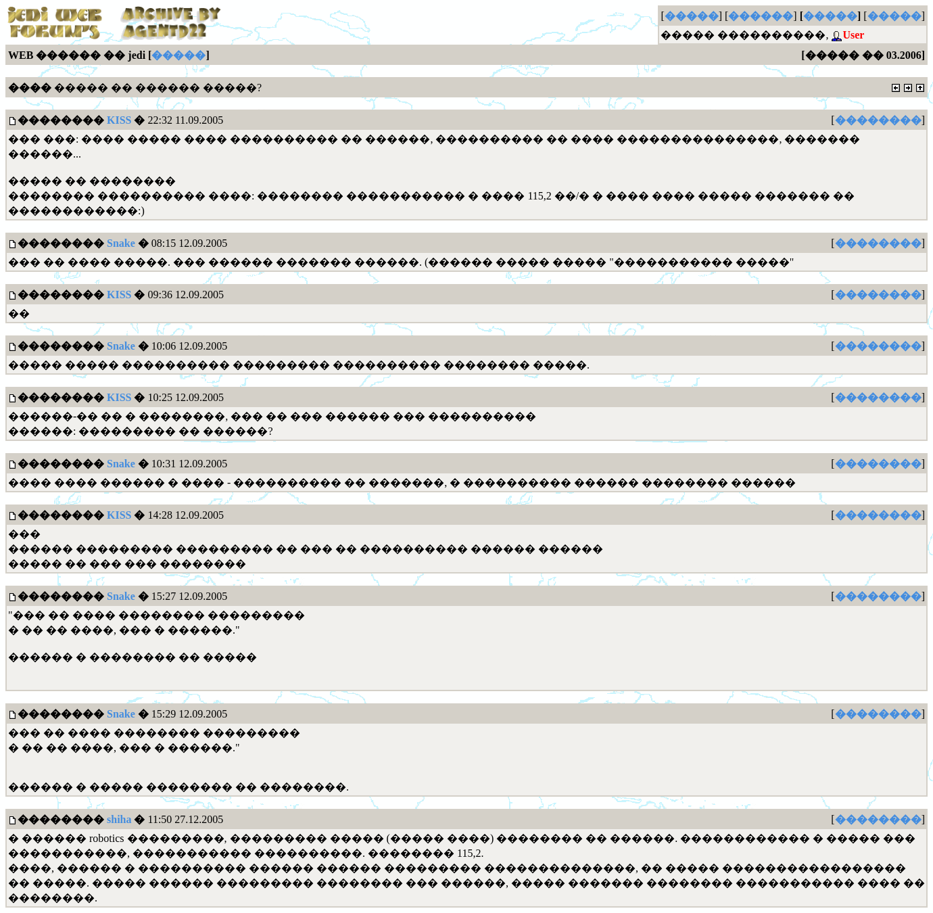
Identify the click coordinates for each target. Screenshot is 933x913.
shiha (119, 819)
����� (692, 16)
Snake (121, 243)
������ (760, 16)
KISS (119, 120)
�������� (878, 120)
